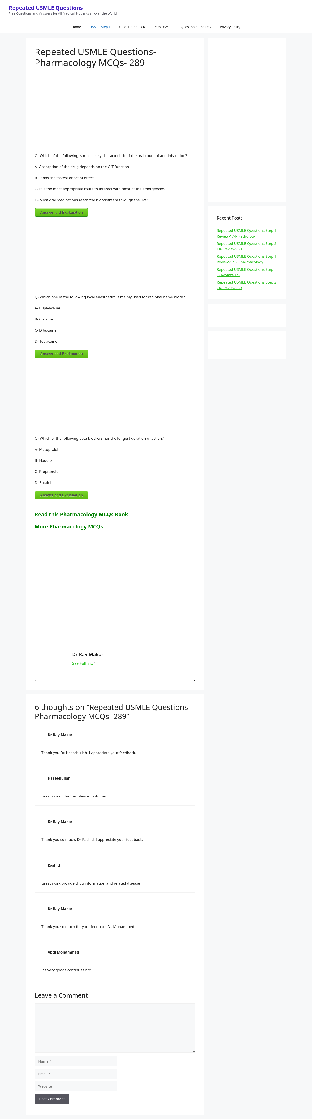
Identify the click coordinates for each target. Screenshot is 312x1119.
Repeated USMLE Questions (46, 7)
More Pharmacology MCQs (69, 526)
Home (76, 27)
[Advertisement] (115, 111)
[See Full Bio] (95, 663)
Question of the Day (196, 27)
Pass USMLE (163, 27)
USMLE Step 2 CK (132, 27)
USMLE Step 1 (99, 27)
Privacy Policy (230, 27)
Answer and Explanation (61, 212)
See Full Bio (82, 663)
